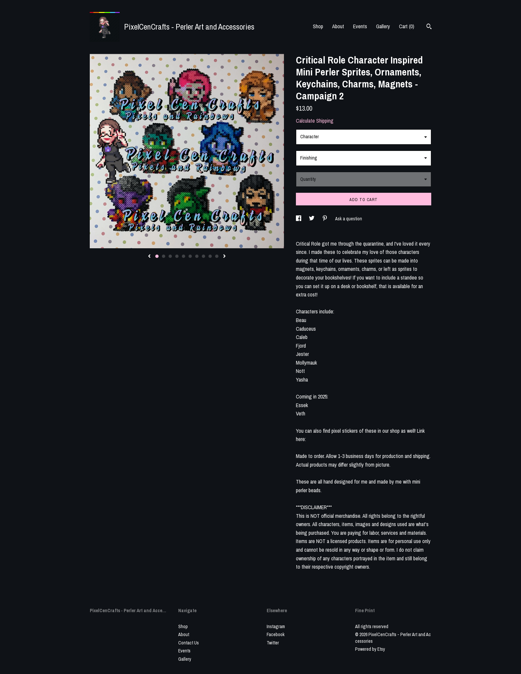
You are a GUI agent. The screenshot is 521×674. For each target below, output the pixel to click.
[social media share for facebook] (299, 219)
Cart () (406, 26)
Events (360, 26)
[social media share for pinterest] (325, 219)
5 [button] (183, 256)
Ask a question (348, 219)
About (338, 26)
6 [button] (190, 256)
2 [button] (163, 256)
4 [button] (177, 256)
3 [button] (170, 256)
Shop (318, 26)
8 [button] (203, 256)
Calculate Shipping (314, 120)
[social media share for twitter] (312, 219)
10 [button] (216, 256)
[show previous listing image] (149, 256)
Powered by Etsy (370, 649)
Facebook (276, 634)
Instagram (276, 626)
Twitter (273, 643)
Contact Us (188, 643)
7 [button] (196, 256)
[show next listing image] (224, 256)
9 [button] (210, 256)
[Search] (429, 27)
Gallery (383, 26)
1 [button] (157, 256)
